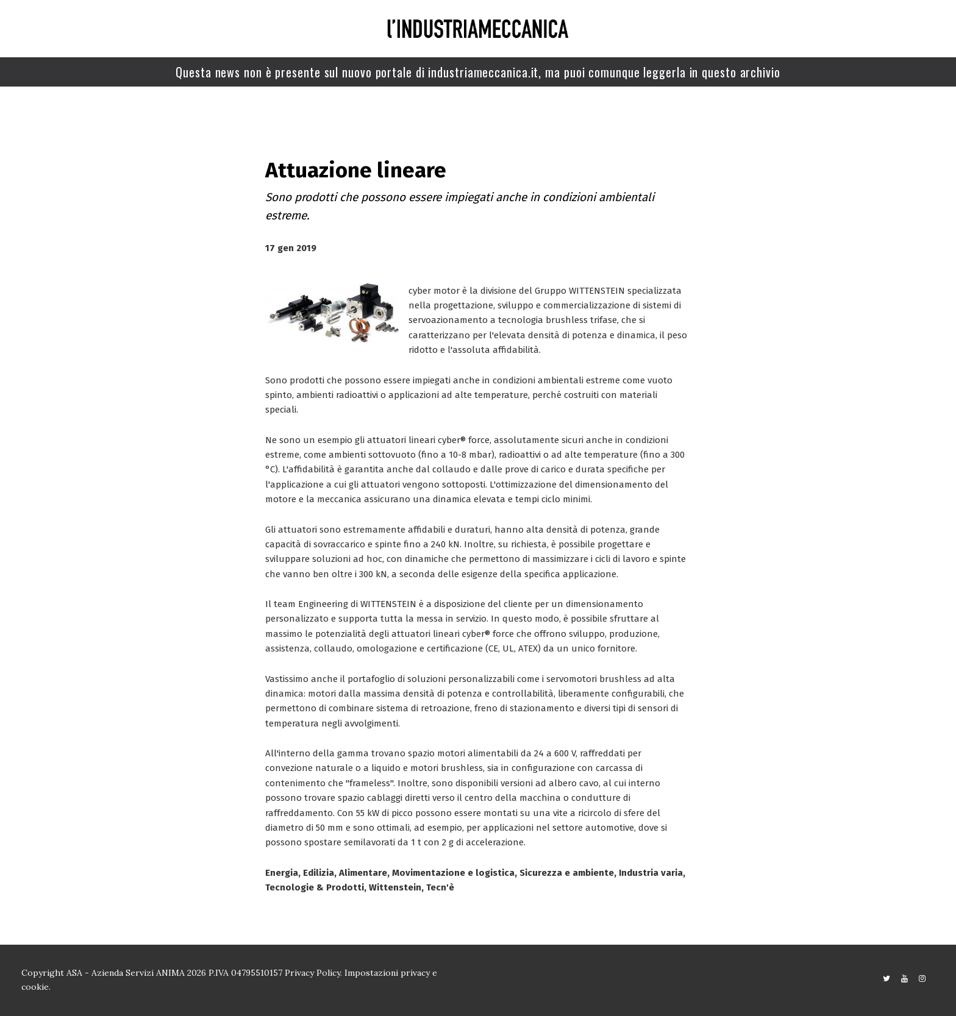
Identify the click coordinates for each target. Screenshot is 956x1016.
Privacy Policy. (313, 972)
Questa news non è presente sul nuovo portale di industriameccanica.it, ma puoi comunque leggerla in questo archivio (478, 72)
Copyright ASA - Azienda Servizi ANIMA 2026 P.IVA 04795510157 (153, 972)
